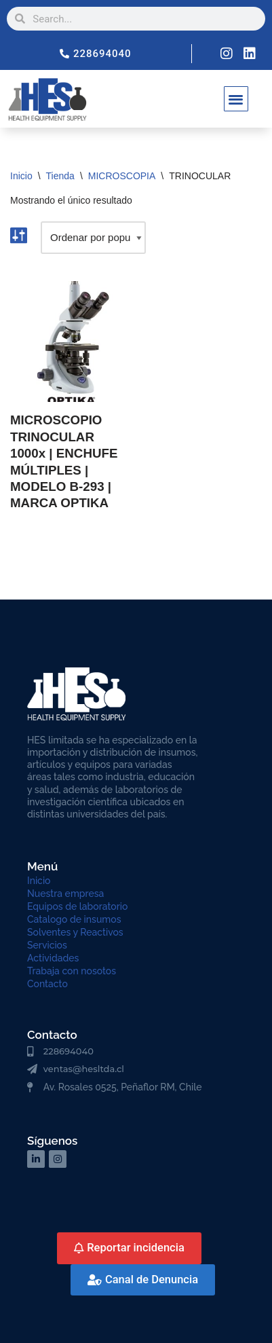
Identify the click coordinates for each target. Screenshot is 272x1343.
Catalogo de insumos (74, 919)
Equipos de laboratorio (77, 906)
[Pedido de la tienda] (93, 237)
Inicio (21, 175)
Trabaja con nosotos (71, 970)
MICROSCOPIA (122, 175)
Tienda (60, 175)
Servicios (47, 945)
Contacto (47, 983)
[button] (236, 98)
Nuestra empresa (65, 893)
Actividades (53, 958)
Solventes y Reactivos (75, 932)
